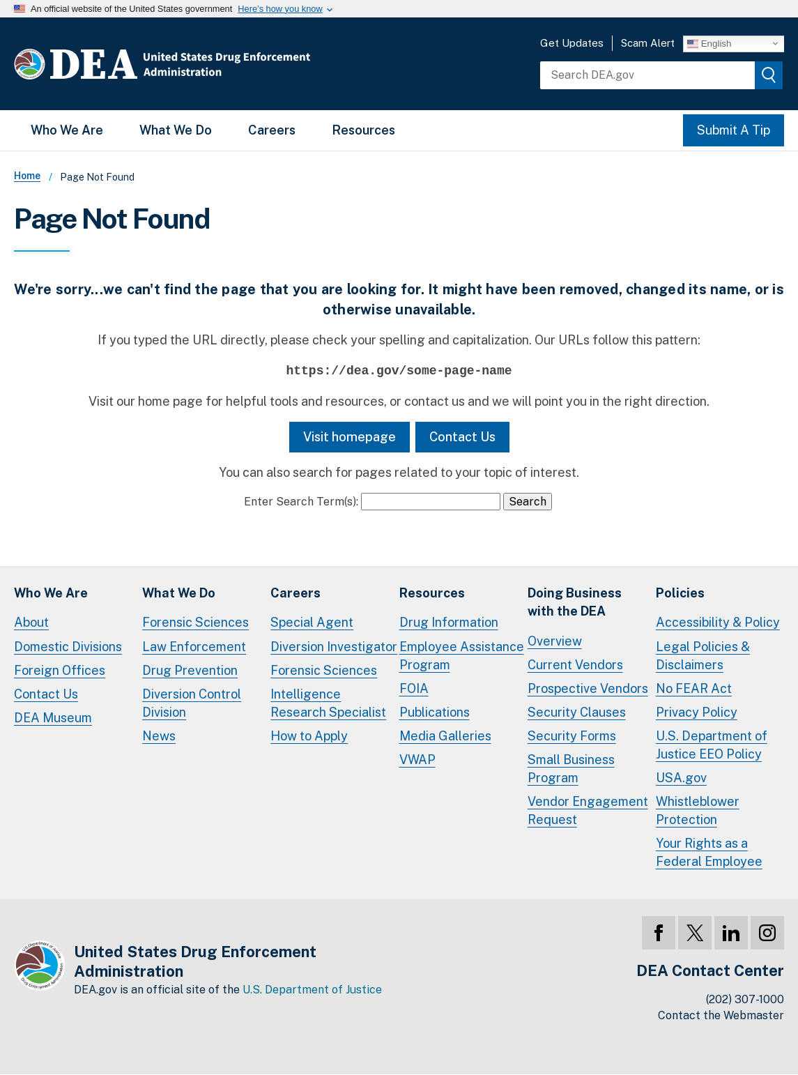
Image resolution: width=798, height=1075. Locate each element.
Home (27, 175)
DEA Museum (53, 717)
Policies (680, 593)
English (709, 43)
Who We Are (67, 130)
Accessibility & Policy (718, 622)
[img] (769, 75)
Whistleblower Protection (697, 810)
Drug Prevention (190, 670)
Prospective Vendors (588, 688)
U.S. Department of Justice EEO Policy (711, 745)
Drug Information (448, 622)
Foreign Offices (59, 670)
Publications (434, 712)
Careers (272, 130)
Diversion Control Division (191, 703)
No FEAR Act (694, 688)
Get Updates (572, 43)
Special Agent (311, 622)
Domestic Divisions (68, 646)
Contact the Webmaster (721, 1015)
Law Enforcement (194, 646)
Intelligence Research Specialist (328, 703)
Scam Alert (648, 43)
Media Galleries (445, 736)
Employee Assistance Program (461, 655)
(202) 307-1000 (745, 999)
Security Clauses (577, 712)
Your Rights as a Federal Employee (709, 852)
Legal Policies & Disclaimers (703, 655)
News (159, 736)
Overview (555, 641)
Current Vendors (575, 664)
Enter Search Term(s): (301, 501)
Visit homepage (349, 436)
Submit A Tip (733, 130)
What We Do (175, 130)
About (31, 622)
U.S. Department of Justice (312, 989)
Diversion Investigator (333, 646)
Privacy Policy (696, 712)
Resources (363, 130)
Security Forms (572, 736)
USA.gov (681, 777)
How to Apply (309, 736)
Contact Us (462, 436)
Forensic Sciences (195, 622)
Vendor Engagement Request (588, 810)
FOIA (414, 688)
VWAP (417, 759)
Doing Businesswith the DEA (575, 602)
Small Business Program (571, 768)
